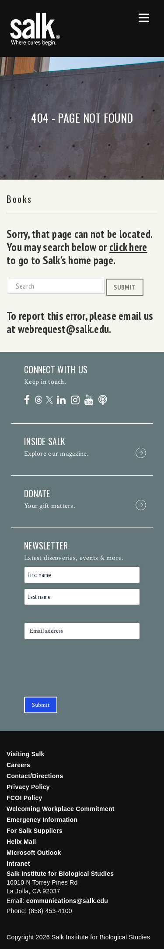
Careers (18, 764)
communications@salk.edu (67, 900)
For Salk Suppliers (35, 830)
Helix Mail (21, 841)
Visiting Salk (26, 754)
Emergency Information (42, 819)
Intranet (18, 863)
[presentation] (90, 674)
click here (128, 247)
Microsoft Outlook (34, 852)
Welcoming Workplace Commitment (61, 808)
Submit (125, 287)
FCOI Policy (24, 797)
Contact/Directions (35, 775)
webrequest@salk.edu (63, 329)
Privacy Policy (28, 786)
